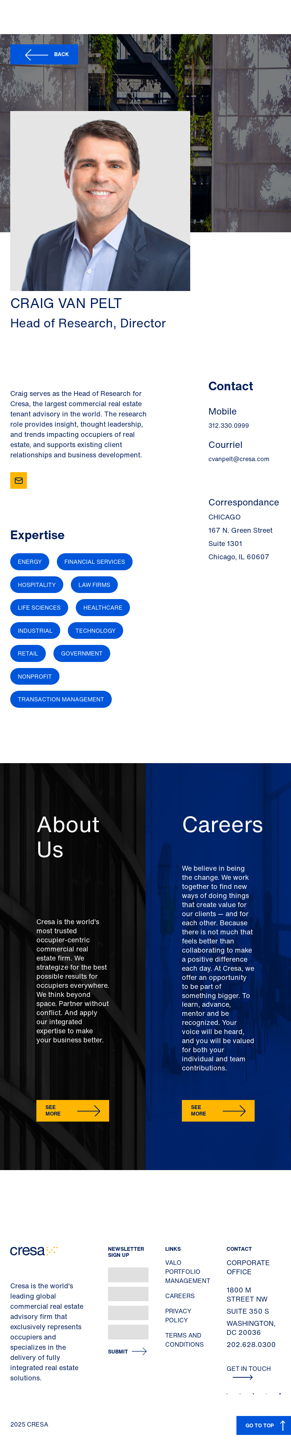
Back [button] (61, 54)
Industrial (35, 630)
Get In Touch (249, 1372)
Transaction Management (61, 699)
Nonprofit (35, 676)
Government (82, 653)
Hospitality (37, 584)
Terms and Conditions (184, 1340)
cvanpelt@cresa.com (238, 458)
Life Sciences (39, 607)
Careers (180, 1295)
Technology (95, 630)
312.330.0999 (228, 425)
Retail (28, 653)
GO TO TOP (260, 1425)
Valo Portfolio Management (187, 1271)
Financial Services (94, 561)
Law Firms (94, 584)
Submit (118, 1352)
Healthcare (102, 607)
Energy (30, 561)
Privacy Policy (178, 1315)
